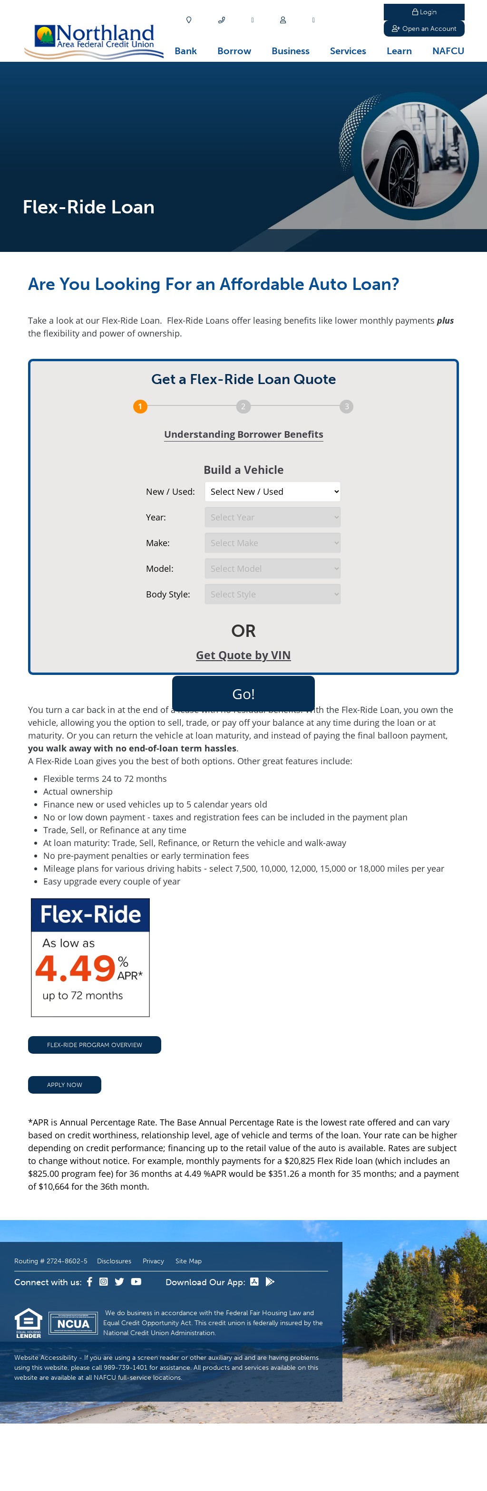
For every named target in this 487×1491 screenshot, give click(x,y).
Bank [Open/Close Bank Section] (186, 51)
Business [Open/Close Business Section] (291, 51)
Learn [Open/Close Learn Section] (399, 51)
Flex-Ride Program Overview (94, 1112)
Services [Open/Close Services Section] (348, 51)
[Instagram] (104, 1350)
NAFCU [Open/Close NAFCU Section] (448, 51)
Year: (156, 517)
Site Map (188, 1329)
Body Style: (168, 594)
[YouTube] (136, 1350)
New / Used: (170, 491)
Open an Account (424, 31)
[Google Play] (270, 1350)
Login (424, 12)
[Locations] (189, 20)
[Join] (283, 20)
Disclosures (114, 1329)
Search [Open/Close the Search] (359, 20)
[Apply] (252, 20)
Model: (160, 568)
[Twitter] (120, 1350)
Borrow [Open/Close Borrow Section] (234, 51)
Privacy (153, 1329)
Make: (158, 542)
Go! (243, 693)
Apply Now (64, 1152)
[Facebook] (90, 1350)
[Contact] (221, 20)
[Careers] (313, 20)
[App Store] (255, 1350)
